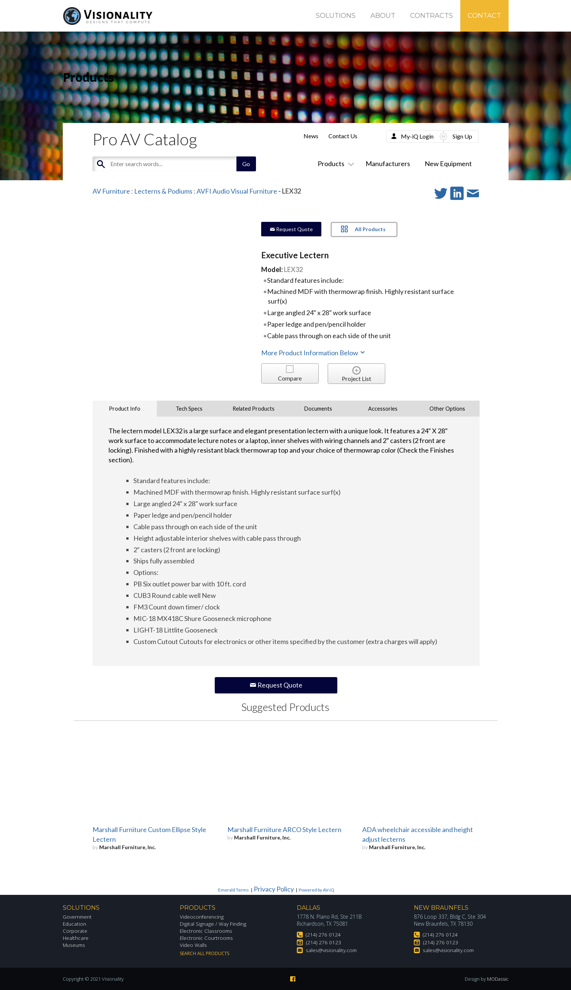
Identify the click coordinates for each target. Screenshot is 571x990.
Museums (74, 944)
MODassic (497, 979)
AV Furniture (111, 191)
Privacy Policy (274, 889)
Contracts (431, 16)
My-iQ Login (417, 136)
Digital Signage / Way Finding (213, 923)
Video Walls (193, 944)
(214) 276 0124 (323, 934)
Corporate (75, 930)
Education (75, 923)
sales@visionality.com (331, 950)
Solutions (336, 16)
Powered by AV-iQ (316, 890)
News (311, 135)
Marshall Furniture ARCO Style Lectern (284, 829)
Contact (484, 16)
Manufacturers (388, 163)
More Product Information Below (313, 353)
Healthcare (76, 937)
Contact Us (342, 135)
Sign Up (462, 136)
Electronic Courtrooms (207, 937)
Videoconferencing (202, 916)
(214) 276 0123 (323, 942)
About (382, 16)
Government (78, 916)
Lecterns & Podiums (163, 191)
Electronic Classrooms (206, 930)
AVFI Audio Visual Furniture (237, 191)
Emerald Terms (233, 890)
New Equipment (448, 163)
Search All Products (204, 953)
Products (334, 163)
